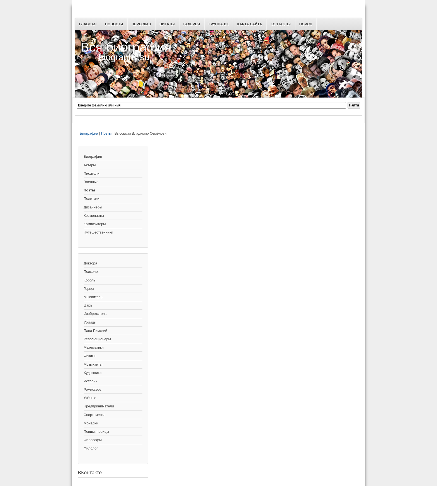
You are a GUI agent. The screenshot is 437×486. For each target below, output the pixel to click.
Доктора (90, 263)
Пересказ (141, 24)
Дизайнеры (93, 207)
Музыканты (93, 364)
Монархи (91, 423)
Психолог (91, 271)
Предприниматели (99, 406)
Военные (91, 182)
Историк (90, 381)
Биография (89, 133)
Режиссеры (93, 389)
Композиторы (95, 224)
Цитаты (167, 24)
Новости (114, 24)
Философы (93, 440)
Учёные (90, 398)
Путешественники (98, 232)
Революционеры (97, 339)
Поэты (106, 133)
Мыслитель (93, 297)
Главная (87, 24)
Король (90, 280)
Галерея (191, 24)
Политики (91, 198)
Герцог (89, 288)
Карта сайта (249, 24)
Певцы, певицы (96, 431)
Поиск (305, 24)
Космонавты (94, 215)
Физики (90, 356)
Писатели (91, 173)
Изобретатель (95, 314)
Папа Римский (95, 331)
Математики (94, 347)
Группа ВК (218, 24)
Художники (92, 373)
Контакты (281, 24)
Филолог (91, 448)
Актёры (90, 165)
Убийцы (90, 322)
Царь (88, 305)
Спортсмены (94, 415)
